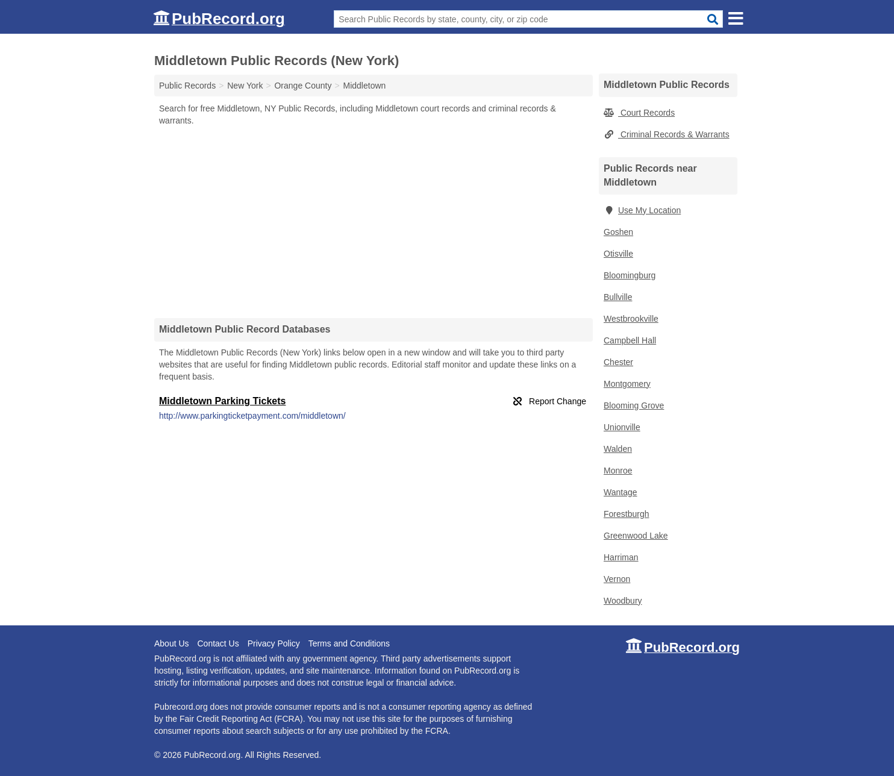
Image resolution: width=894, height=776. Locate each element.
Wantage (620, 492)
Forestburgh (626, 514)
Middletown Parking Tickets (222, 401)
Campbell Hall (630, 340)
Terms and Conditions (349, 643)
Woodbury (623, 600)
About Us (171, 643)
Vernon (617, 579)
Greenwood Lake (636, 535)
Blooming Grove (634, 405)
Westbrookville (631, 319)
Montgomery (627, 384)
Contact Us (218, 643)
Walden (618, 449)
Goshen (618, 232)
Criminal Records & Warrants (667, 134)
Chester (618, 362)
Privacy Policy (274, 643)
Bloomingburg (629, 275)
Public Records (187, 85)
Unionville (622, 427)
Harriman (621, 557)
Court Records (639, 112)
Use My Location (642, 210)
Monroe (618, 470)
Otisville (618, 253)
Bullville (618, 297)
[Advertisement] (373, 221)
